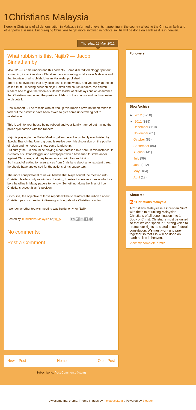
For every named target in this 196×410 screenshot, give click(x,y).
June (137, 165)
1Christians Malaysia (46, 17)
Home (62, 361)
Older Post (106, 361)
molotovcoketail (114, 400)
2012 (139, 115)
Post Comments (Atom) (70, 372)
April (137, 177)
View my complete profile (147, 243)
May (137, 171)
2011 (139, 121)
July (137, 158)
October (140, 139)
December (141, 127)
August (139, 152)
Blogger (148, 400)
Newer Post (16, 361)
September (142, 146)
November (141, 133)
